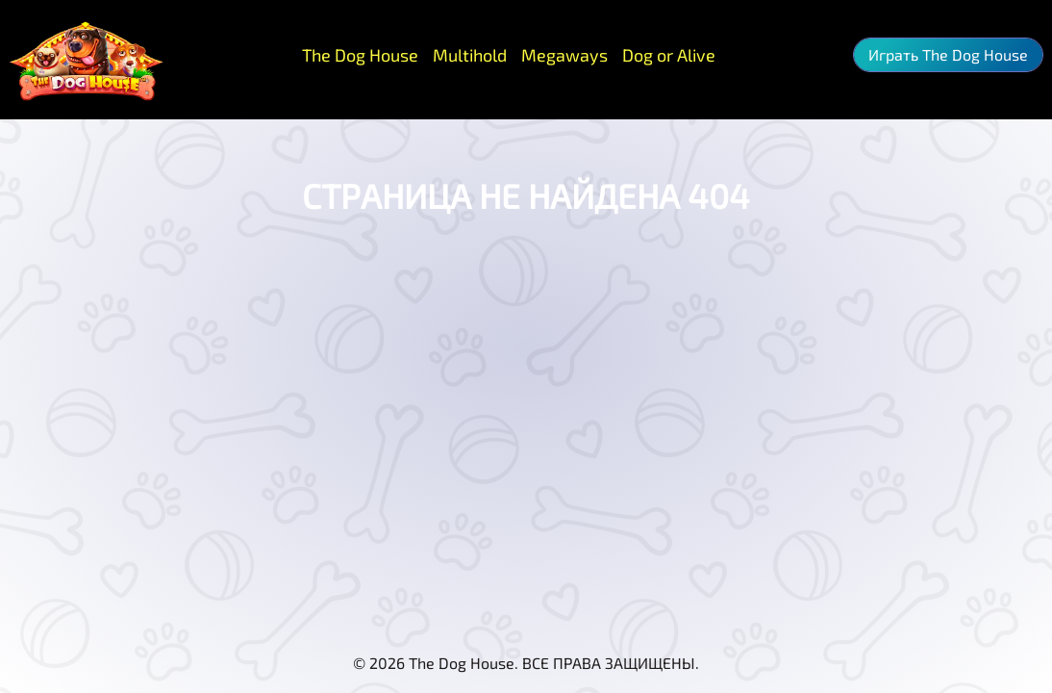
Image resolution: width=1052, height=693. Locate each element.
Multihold (470, 54)
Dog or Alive (668, 54)
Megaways (564, 54)
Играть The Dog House (948, 54)
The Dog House (360, 54)
